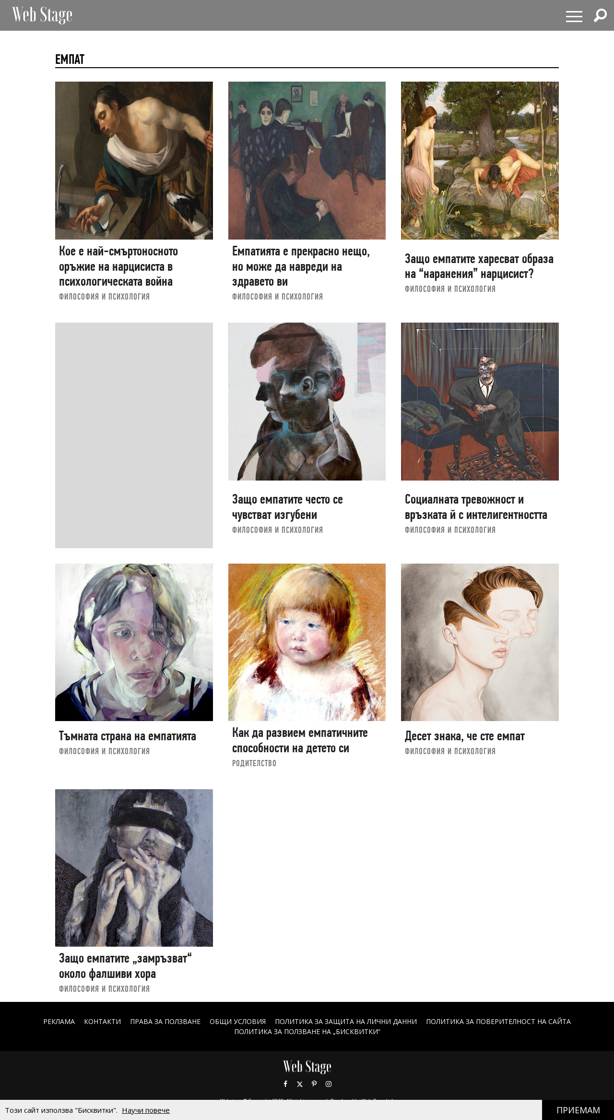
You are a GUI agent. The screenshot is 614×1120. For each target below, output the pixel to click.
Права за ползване (165, 1021)
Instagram (328, 1084)
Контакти (102, 1021)
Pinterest (314, 1084)
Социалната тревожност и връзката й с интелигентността (476, 506)
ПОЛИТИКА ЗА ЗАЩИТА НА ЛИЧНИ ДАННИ (346, 1021)
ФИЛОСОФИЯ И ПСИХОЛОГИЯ (104, 296)
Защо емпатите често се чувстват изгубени (287, 506)
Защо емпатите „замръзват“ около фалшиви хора (125, 965)
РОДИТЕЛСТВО (254, 763)
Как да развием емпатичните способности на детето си (300, 740)
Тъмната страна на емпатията (127, 736)
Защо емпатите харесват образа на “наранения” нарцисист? (479, 266)
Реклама (59, 1021)
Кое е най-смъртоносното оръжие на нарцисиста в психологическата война (118, 266)
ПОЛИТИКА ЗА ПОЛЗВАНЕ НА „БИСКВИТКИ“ (307, 1031)
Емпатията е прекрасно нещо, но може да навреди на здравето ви (301, 266)
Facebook (285, 1084)
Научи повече (146, 1110)
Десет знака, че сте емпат (465, 736)
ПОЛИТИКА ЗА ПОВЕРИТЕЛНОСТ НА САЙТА (498, 1021)
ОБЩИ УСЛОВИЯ (238, 1021)
